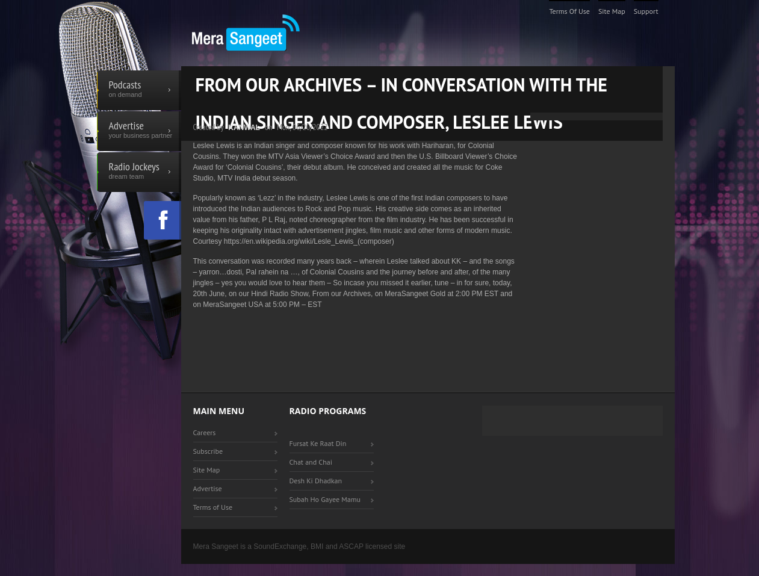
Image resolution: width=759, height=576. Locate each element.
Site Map (611, 11)
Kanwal (244, 127)
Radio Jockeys (139, 172)
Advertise (139, 131)
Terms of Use (569, 11)
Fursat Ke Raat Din (318, 443)
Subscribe (208, 451)
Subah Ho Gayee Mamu (325, 499)
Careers (204, 432)
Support (646, 11)
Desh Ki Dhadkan (316, 480)
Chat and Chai (311, 461)
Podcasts (139, 90)
